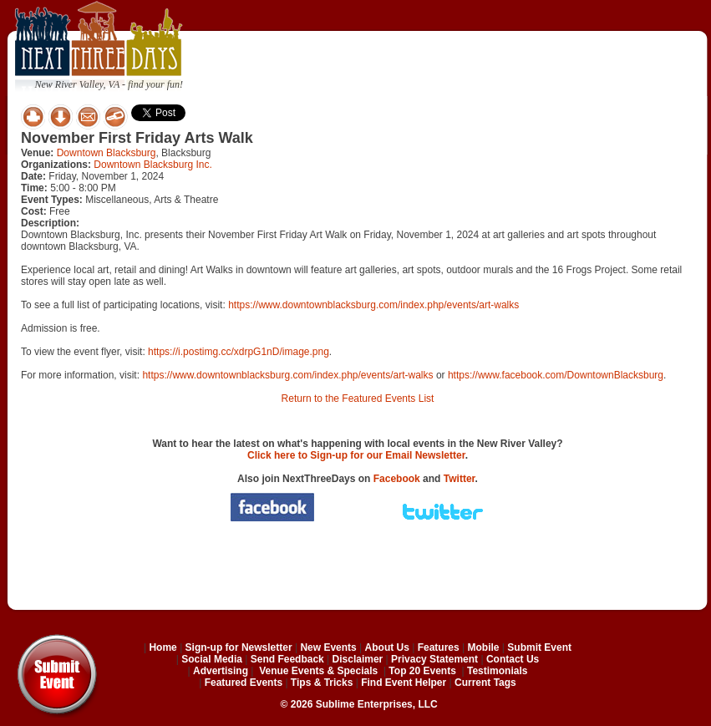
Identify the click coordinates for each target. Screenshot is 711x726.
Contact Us (512, 659)
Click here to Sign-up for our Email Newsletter (356, 455)
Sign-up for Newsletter (238, 647)
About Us (387, 647)
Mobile (484, 647)
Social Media (211, 659)
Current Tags (485, 682)
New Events (328, 647)
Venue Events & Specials (318, 671)
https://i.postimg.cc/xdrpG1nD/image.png (238, 352)
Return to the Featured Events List (358, 398)
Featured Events (243, 682)
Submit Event (539, 647)
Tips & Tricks (322, 682)
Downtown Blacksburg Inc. (152, 164)
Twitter (459, 479)
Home (162, 647)
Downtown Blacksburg (106, 153)
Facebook (396, 479)
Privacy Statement (434, 659)
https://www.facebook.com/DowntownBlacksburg (555, 375)
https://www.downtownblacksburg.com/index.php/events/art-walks (373, 305)
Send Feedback (287, 659)
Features (439, 647)
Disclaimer (358, 659)
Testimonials (497, 671)
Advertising (220, 671)
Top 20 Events (422, 671)
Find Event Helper (403, 682)
